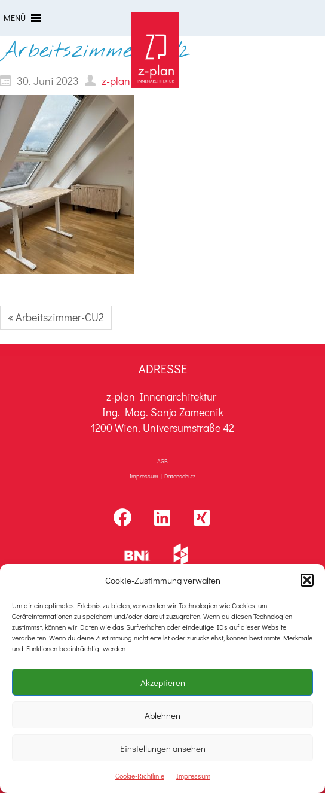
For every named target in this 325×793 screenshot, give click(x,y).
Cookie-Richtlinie (139, 775)
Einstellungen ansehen (163, 748)
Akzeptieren (162, 682)
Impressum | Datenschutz (162, 476)
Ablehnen (162, 715)
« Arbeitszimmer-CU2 (56, 317)
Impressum (193, 775)
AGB (162, 461)
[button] (307, 580)
